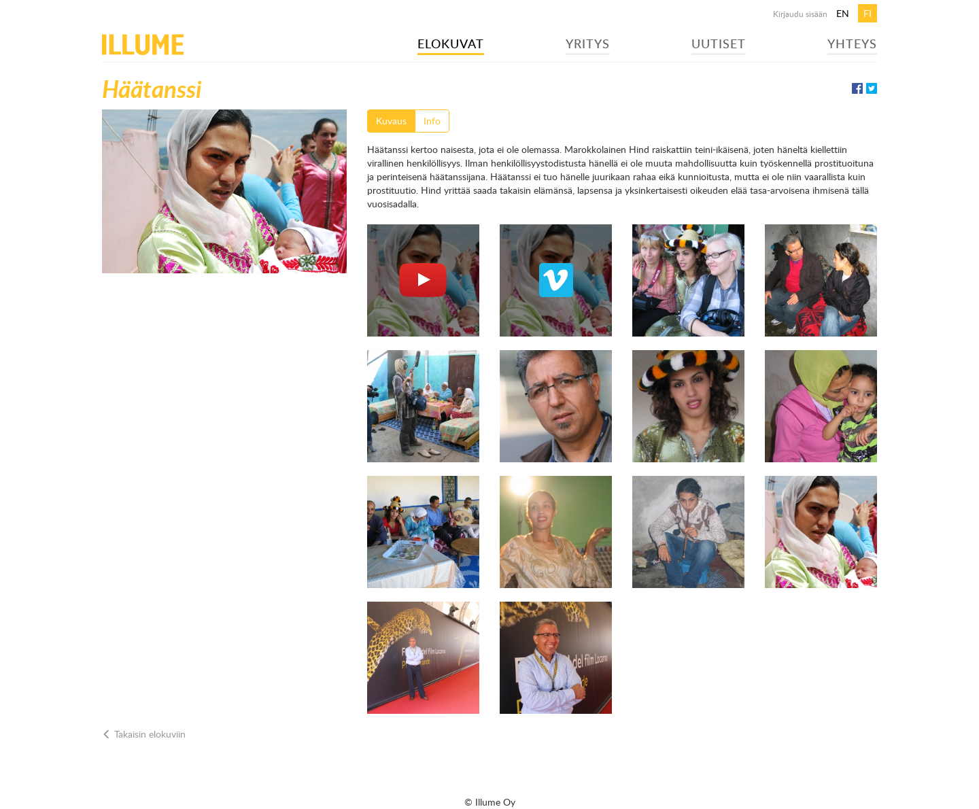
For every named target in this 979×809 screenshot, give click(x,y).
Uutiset (718, 43)
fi (867, 13)
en (842, 13)
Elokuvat (450, 43)
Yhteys (852, 43)
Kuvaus (391, 120)
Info (432, 120)
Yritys (588, 43)
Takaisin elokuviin (144, 733)
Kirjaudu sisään (800, 13)
